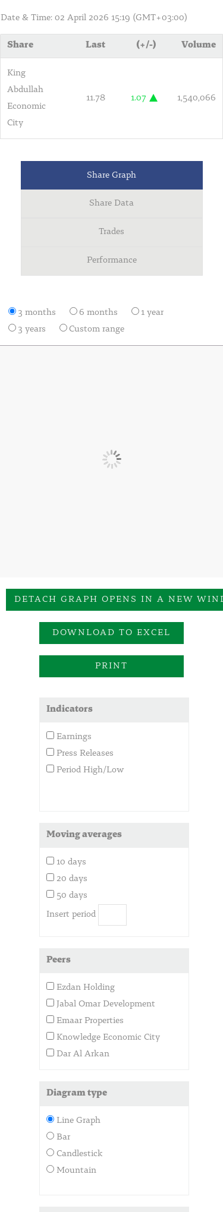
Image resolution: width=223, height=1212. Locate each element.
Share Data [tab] (111, 203)
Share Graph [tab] (111, 175)
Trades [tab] (111, 232)
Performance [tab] (112, 260)
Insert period (71, 914)
